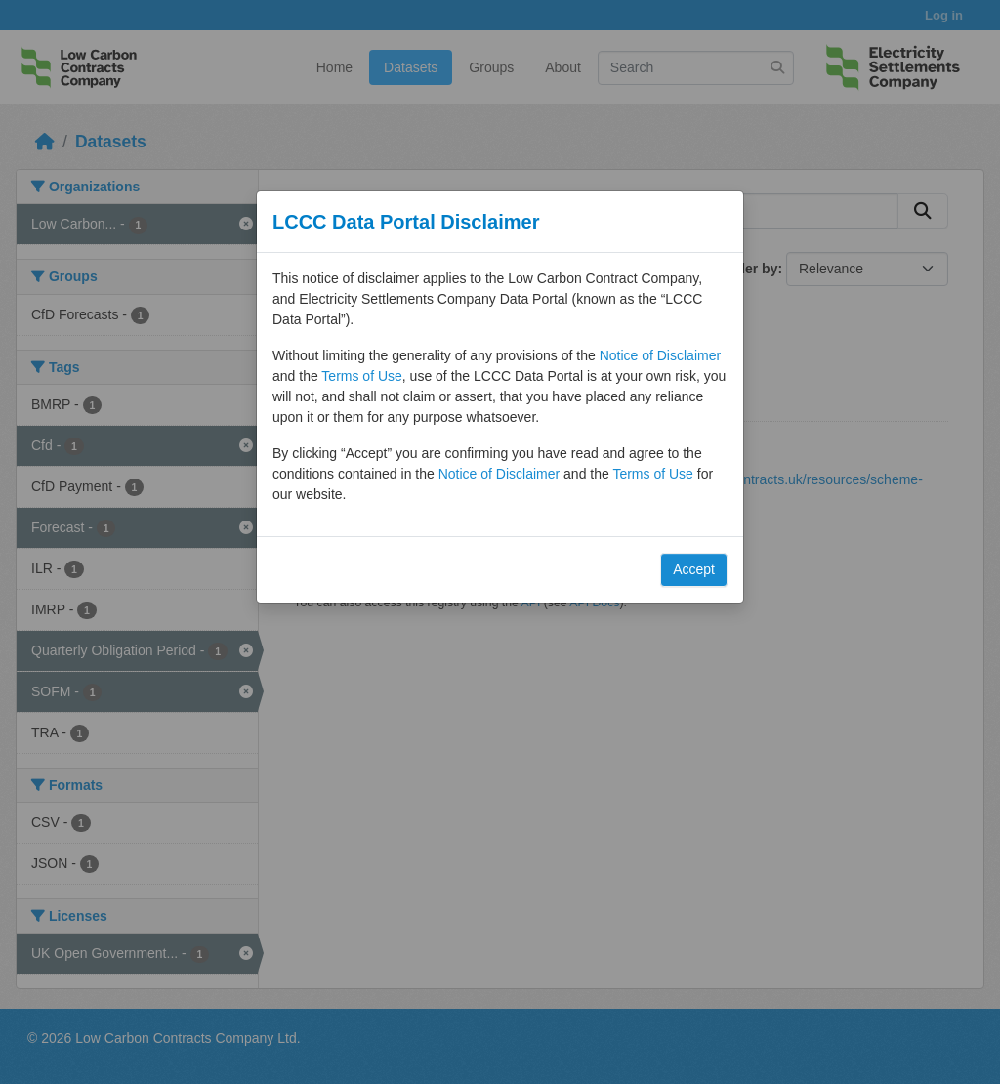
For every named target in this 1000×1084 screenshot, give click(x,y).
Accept (694, 569)
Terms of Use (361, 376)
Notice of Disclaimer (660, 355)
